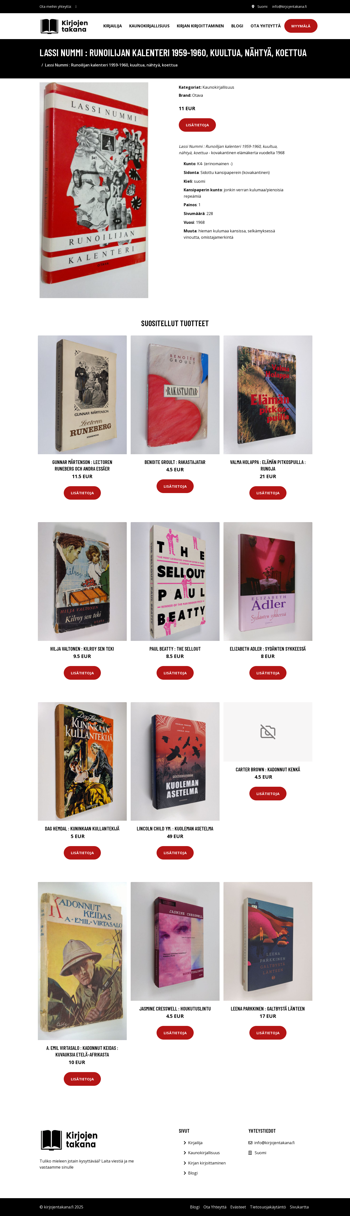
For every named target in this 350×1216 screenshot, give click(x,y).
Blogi (237, 26)
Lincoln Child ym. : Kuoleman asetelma (175, 828)
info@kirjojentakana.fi (289, 6)
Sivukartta (299, 1207)
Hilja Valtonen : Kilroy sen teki (82, 649)
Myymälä (300, 25)
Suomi (262, 6)
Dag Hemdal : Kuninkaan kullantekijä (82, 828)
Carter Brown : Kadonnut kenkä (268, 769)
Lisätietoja (197, 124)
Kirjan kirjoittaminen (200, 26)
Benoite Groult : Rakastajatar (175, 462)
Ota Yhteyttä (266, 26)
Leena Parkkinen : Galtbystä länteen (268, 1008)
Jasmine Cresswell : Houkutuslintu (175, 1008)
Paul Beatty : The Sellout (175, 649)
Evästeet (238, 1207)
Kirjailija (112, 26)
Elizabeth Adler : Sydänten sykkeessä (268, 649)
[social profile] (76, 6)
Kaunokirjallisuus (149, 26)
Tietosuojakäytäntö (268, 1207)
